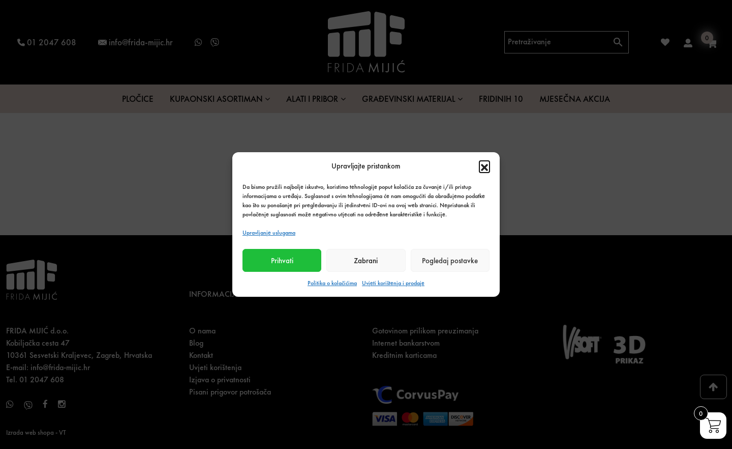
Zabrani (366, 261)
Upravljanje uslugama (268, 233)
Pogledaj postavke (450, 261)
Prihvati (282, 261)
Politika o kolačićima (332, 283)
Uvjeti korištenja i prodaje (393, 283)
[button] (484, 166)
